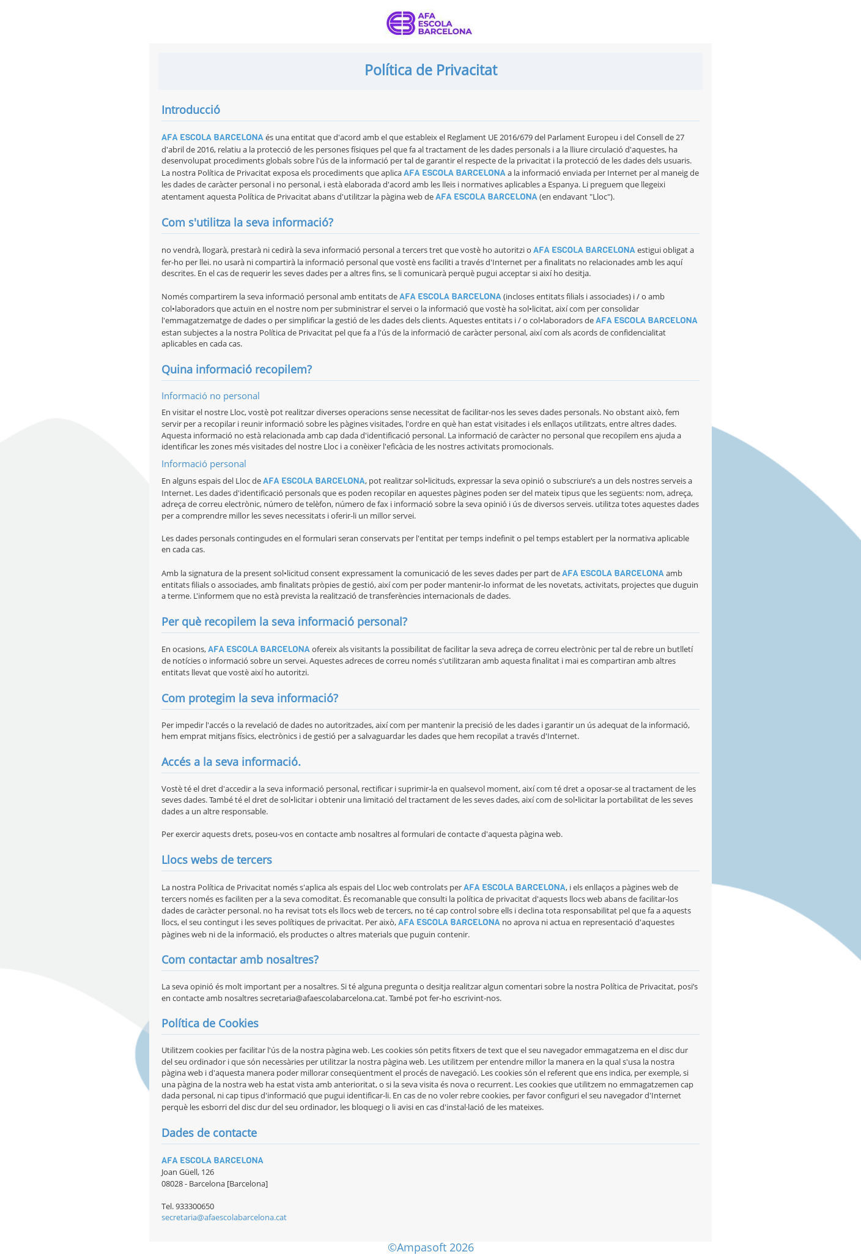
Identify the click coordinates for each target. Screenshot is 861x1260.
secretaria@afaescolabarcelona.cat (224, 1217)
